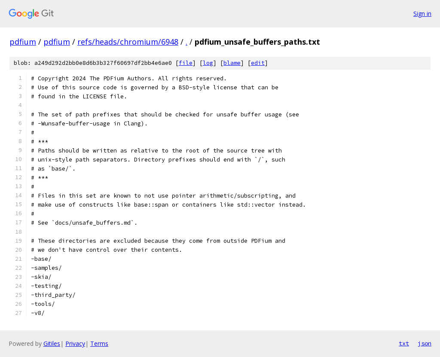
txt (404, 343)
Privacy (75, 343)
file (185, 63)
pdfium (22, 42)
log (208, 63)
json (424, 343)
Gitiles (51, 343)
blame (232, 63)
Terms (99, 343)
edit (258, 63)
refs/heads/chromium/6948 (127, 42)
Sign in (422, 13)
